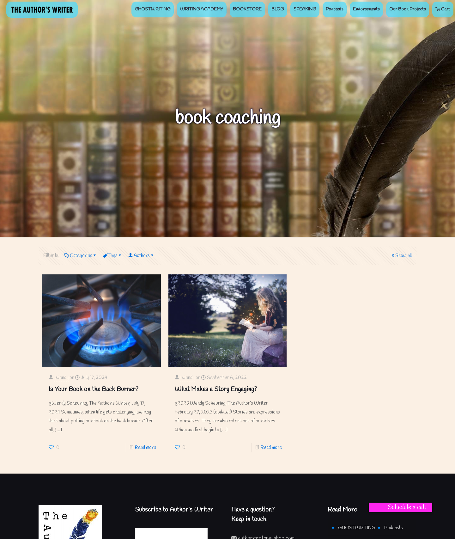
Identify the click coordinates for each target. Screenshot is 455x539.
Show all (401, 256)
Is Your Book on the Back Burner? (93, 389)
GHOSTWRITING (352, 528)
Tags (112, 256)
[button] (400, 507)
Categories (80, 256)
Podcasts (393, 528)
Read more (145, 447)
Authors (141, 256)
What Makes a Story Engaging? (216, 389)
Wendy (61, 378)
